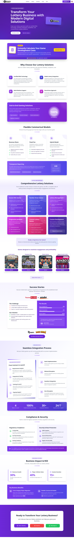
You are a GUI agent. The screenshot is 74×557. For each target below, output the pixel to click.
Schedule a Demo (15, 33)
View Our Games (26, 33)
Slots (47, 1)
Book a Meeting (21, 525)
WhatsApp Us (53, 525)
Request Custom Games (57, 231)
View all (11, 270)
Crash (43, 1)
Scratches (38, 1)
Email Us (37, 525)
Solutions (27, 1)
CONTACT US (66, 1)
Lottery (32, 1)
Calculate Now (59, 50)
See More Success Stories (37, 336)
